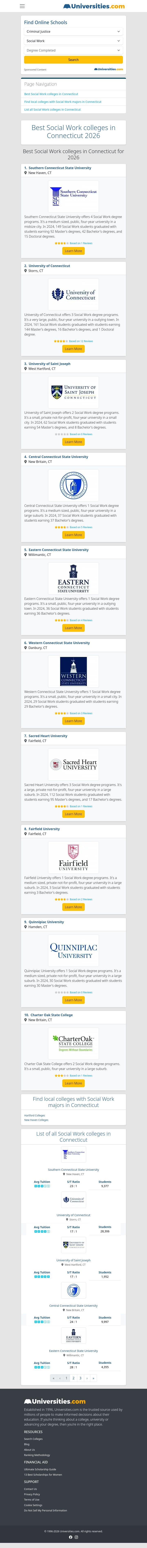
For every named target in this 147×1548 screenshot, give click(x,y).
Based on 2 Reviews (81, 899)
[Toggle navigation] (22, 6)
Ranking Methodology (37, 1455)
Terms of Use (31, 1499)
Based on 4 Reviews (81, 620)
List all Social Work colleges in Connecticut (52, 109)
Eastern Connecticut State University (59, 550)
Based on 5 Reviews (81, 527)
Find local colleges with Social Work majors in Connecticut (62, 102)
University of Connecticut (49, 266)
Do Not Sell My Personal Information (45, 1510)
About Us (29, 1449)
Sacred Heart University (48, 736)
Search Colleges (33, 1439)
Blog (26, 1444)
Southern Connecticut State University (60, 168)
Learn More (73, 251)
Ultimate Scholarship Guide (40, 1469)
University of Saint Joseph (50, 363)
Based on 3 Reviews (81, 713)
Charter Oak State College (52, 1015)
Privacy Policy (32, 1494)
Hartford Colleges (34, 1115)
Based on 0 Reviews (81, 434)
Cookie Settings (33, 1505)
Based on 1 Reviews (81, 243)
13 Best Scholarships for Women (43, 1474)
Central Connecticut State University (58, 457)
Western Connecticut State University (59, 643)
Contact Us (30, 1489)
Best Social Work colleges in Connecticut (51, 94)
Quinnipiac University (46, 922)
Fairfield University (44, 829)
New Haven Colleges (36, 1120)
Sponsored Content (35, 69)
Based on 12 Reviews (81, 341)
